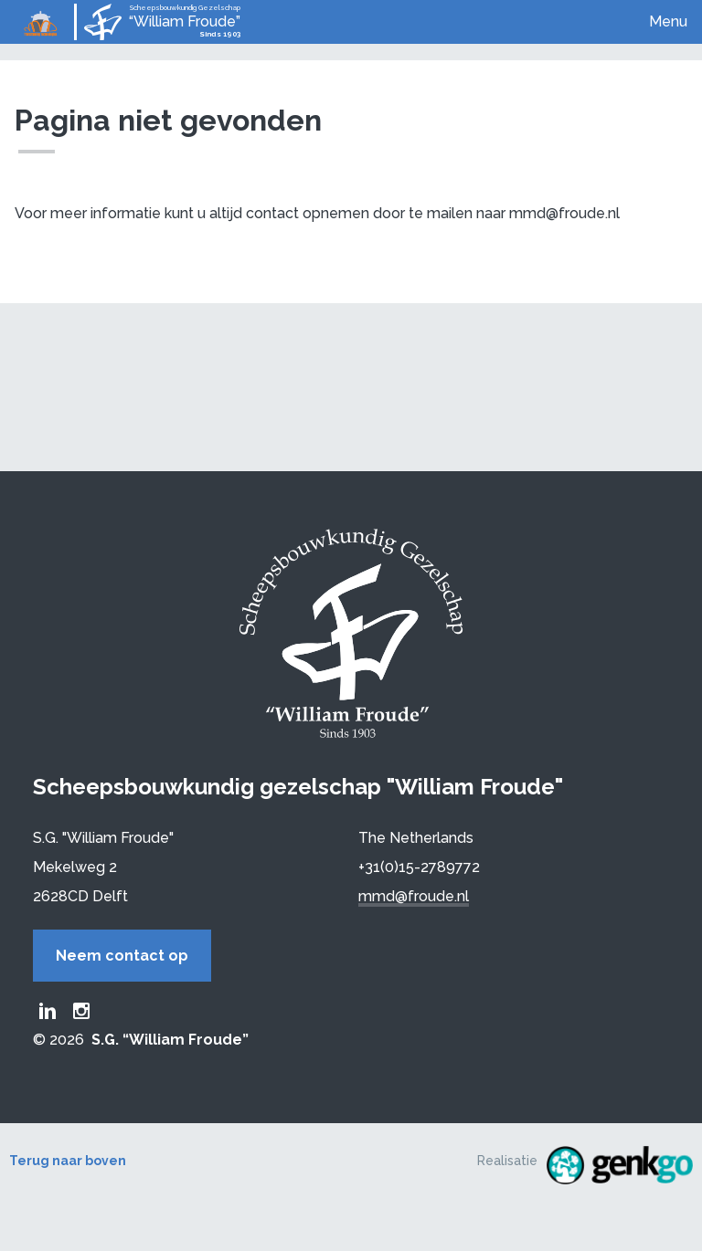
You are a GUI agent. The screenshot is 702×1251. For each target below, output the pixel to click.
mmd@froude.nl (413, 896)
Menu (668, 21)
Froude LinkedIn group (47, 1010)
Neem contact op (122, 955)
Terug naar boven (67, 1160)
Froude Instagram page (81, 1010)
